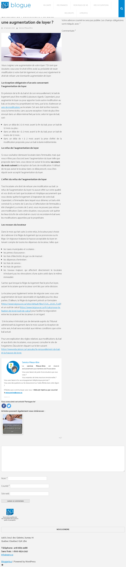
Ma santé (47, 5)
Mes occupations (101, 5)
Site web (5, 494)
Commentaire (69, 31)
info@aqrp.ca (7, 555)
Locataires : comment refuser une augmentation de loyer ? (27, 19)
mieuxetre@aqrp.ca (13, 392)
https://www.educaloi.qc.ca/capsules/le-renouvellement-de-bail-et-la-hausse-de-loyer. (30, 351)
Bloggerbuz (6, 562)
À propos (84, 13)
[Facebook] (4, 406)
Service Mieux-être (26, 28)
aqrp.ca (7, 397)
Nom (4, 478)
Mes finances (62, 5)
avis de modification (10, 107)
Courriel (5, 486)
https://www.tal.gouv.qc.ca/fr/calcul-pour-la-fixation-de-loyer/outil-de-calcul (31, 309)
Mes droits (69, 13)
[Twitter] (9, 406)
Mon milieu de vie (80, 5)
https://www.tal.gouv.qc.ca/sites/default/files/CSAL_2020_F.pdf (31, 304)
